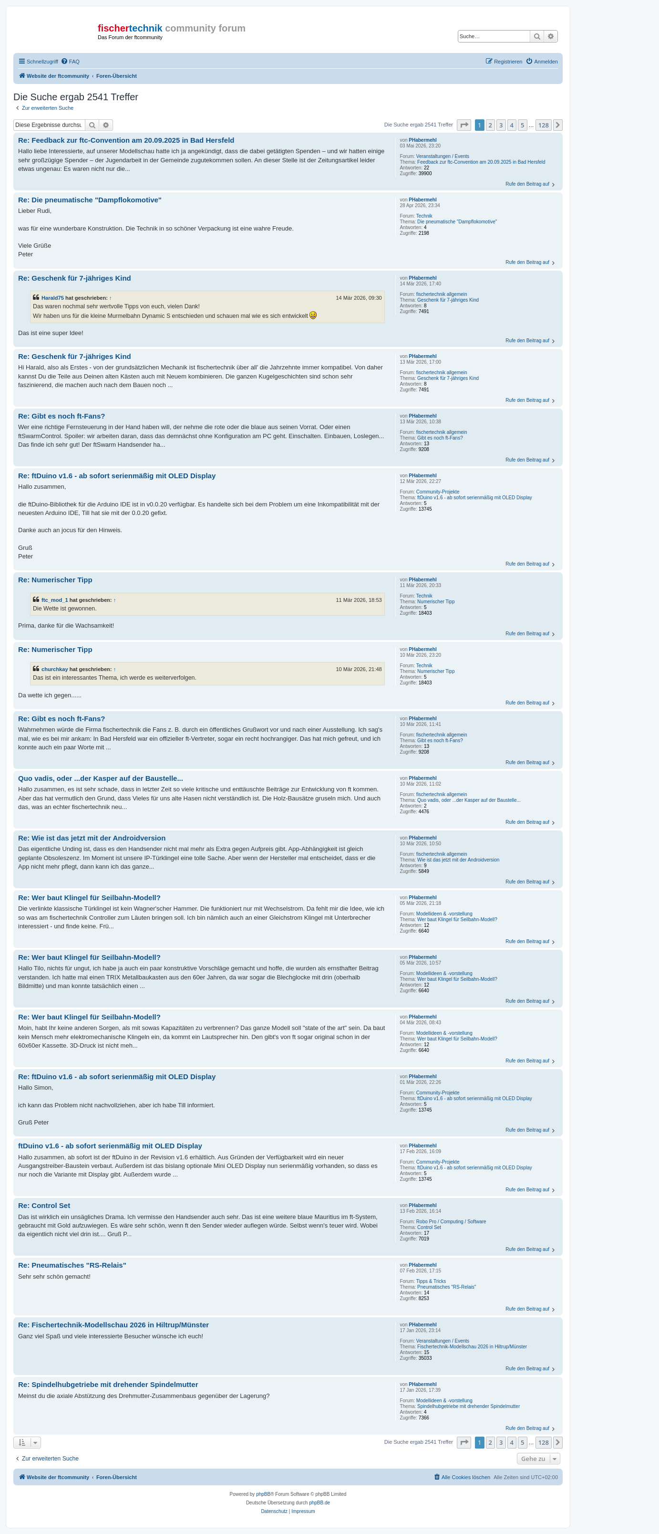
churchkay (54, 669)
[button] (464, 125)
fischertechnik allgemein (441, 294)
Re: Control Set (44, 1205)
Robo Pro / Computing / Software (451, 1221)
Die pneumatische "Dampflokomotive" (457, 221)
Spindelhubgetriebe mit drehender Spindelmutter (468, 1406)
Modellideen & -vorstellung (444, 913)
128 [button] (543, 125)
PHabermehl (422, 140)
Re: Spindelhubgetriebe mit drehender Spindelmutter (108, 1384)
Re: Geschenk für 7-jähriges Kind (74, 278)
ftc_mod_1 (54, 600)
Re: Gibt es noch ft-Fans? (61, 416)
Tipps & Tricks (431, 1281)
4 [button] (512, 125)
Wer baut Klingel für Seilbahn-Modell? (457, 919)
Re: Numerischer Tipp (55, 580)
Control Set (429, 1227)
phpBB (263, 1494)
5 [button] (522, 125)
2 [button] (490, 125)
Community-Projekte (438, 491)
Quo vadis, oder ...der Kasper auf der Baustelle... (469, 800)
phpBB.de (319, 1502)
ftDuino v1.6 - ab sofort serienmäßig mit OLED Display (474, 497)
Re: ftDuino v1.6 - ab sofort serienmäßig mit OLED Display (117, 476)
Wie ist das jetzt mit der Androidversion (458, 859)
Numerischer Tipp (435, 601)
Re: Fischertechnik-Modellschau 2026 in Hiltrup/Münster (113, 1325)
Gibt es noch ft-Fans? (440, 438)
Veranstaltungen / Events (442, 156)
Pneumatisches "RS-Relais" (446, 1287)
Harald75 (52, 298)
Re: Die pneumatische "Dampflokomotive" (90, 200)
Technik (424, 216)
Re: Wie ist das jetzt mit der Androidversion (91, 838)
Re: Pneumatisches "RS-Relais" (72, 1265)
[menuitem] (70, 61)
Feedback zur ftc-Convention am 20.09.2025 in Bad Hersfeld (481, 162)
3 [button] (501, 125)
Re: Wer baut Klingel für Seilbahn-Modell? (89, 897)
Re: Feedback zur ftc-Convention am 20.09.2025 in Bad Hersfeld (126, 140)
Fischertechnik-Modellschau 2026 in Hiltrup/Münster (472, 1346)
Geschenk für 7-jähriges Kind (448, 300)
